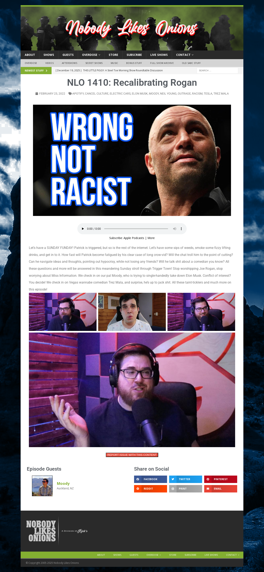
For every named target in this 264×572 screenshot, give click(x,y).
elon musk (140, 93)
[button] (150, 479)
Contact (183, 55)
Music (114, 62)
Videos (49, 62)
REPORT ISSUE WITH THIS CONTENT (132, 454)
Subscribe (134, 55)
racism (197, 93)
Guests (68, 55)
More (151, 238)
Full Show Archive (161, 62)
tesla (208, 93)
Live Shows (159, 55)
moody (154, 93)
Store (113, 55)
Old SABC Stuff (191, 62)
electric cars (120, 93)
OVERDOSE (89, 55)
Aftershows (69, 62)
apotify (78, 93)
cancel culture (96, 93)
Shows (49, 55)
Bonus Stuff (134, 62)
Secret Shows (94, 62)
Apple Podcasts (134, 238)
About (30, 55)
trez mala (221, 93)
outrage (184, 93)
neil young (168, 93)
